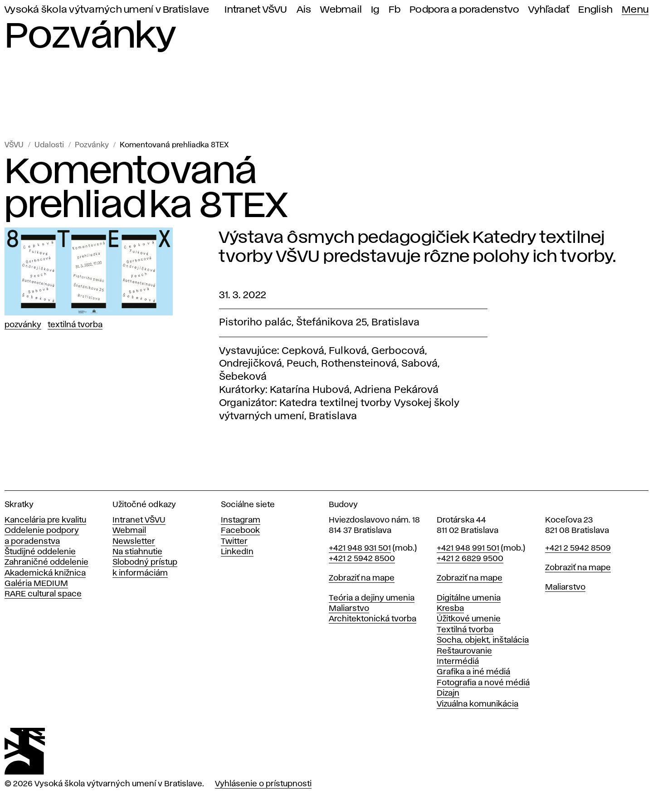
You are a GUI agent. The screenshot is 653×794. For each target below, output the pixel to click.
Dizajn (448, 693)
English (595, 9)
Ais (304, 9)
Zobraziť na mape (362, 578)
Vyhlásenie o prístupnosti (263, 784)
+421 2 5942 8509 (578, 548)
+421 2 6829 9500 (470, 558)
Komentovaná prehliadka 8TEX (174, 145)
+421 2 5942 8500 (362, 558)
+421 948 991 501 (468, 548)
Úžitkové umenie (469, 619)
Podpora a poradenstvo (464, 9)
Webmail (341, 9)
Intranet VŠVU (255, 9)
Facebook (240, 530)
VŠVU (14, 145)
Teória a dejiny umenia (371, 598)
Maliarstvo (349, 608)
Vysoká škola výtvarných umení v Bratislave (107, 9)
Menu (635, 9)
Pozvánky (92, 145)
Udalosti (49, 145)
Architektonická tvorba (372, 619)
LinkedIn (237, 552)
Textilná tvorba (75, 325)
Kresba (450, 608)
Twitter (234, 541)
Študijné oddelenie (40, 552)
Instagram (240, 520)
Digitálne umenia (469, 598)
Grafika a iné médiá (473, 672)
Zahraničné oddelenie (46, 562)
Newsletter (133, 541)
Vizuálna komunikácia (477, 704)
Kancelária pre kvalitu (45, 520)
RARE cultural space (43, 594)
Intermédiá (458, 661)
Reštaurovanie (464, 651)
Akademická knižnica (45, 573)
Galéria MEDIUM (36, 583)
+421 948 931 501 (360, 548)
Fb (395, 9)
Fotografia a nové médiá (483, 683)
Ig (375, 9)
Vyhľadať (548, 9)
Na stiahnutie (137, 552)
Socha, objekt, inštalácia (483, 640)
